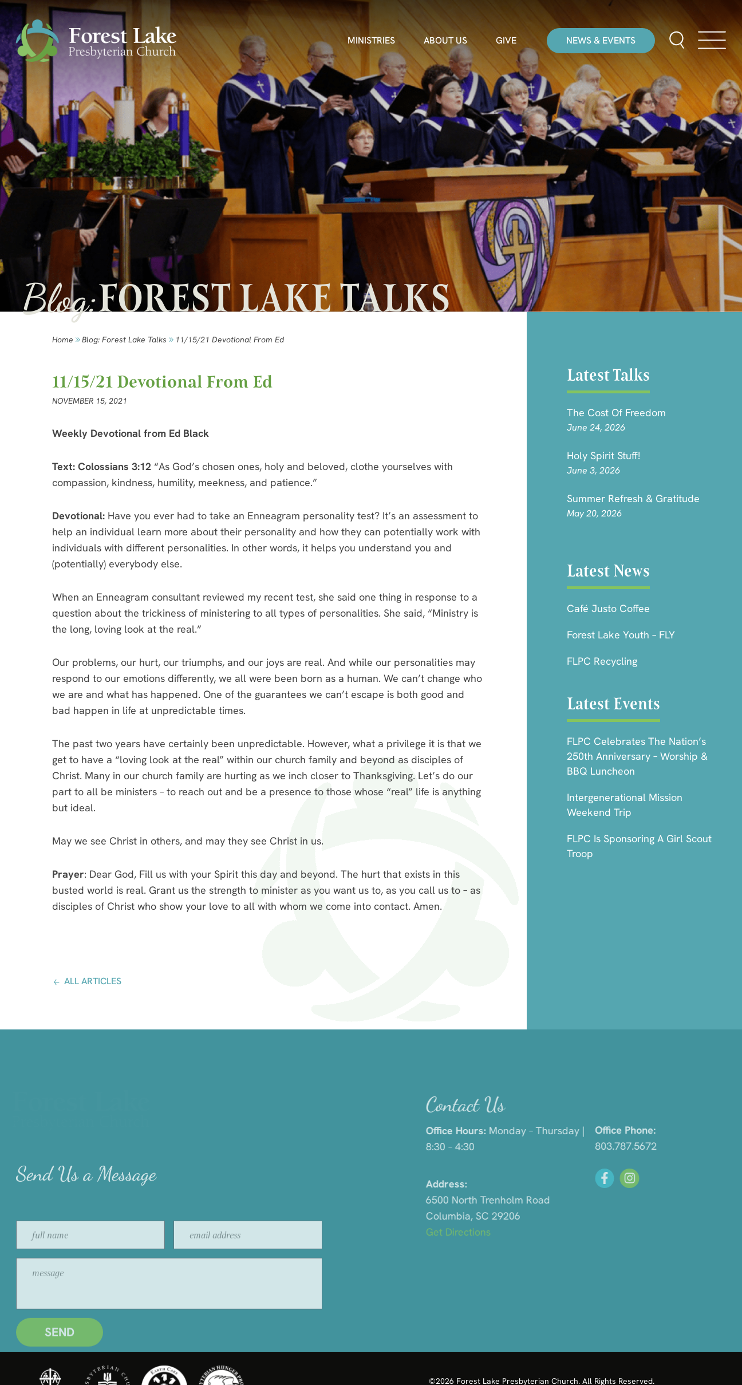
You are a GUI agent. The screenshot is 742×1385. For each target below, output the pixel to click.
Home (62, 339)
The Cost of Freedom (616, 412)
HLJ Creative (633, 1356)
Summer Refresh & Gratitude (633, 498)
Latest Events (613, 704)
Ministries (371, 40)
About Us (445, 40)
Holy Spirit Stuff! (603, 455)
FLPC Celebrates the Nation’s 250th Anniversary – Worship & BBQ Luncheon (637, 756)
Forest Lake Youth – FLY (621, 634)
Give (506, 40)
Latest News (608, 571)
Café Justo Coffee (608, 608)
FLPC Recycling (602, 661)
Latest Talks (608, 375)
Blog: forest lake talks (124, 339)
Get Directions (588, 1231)
